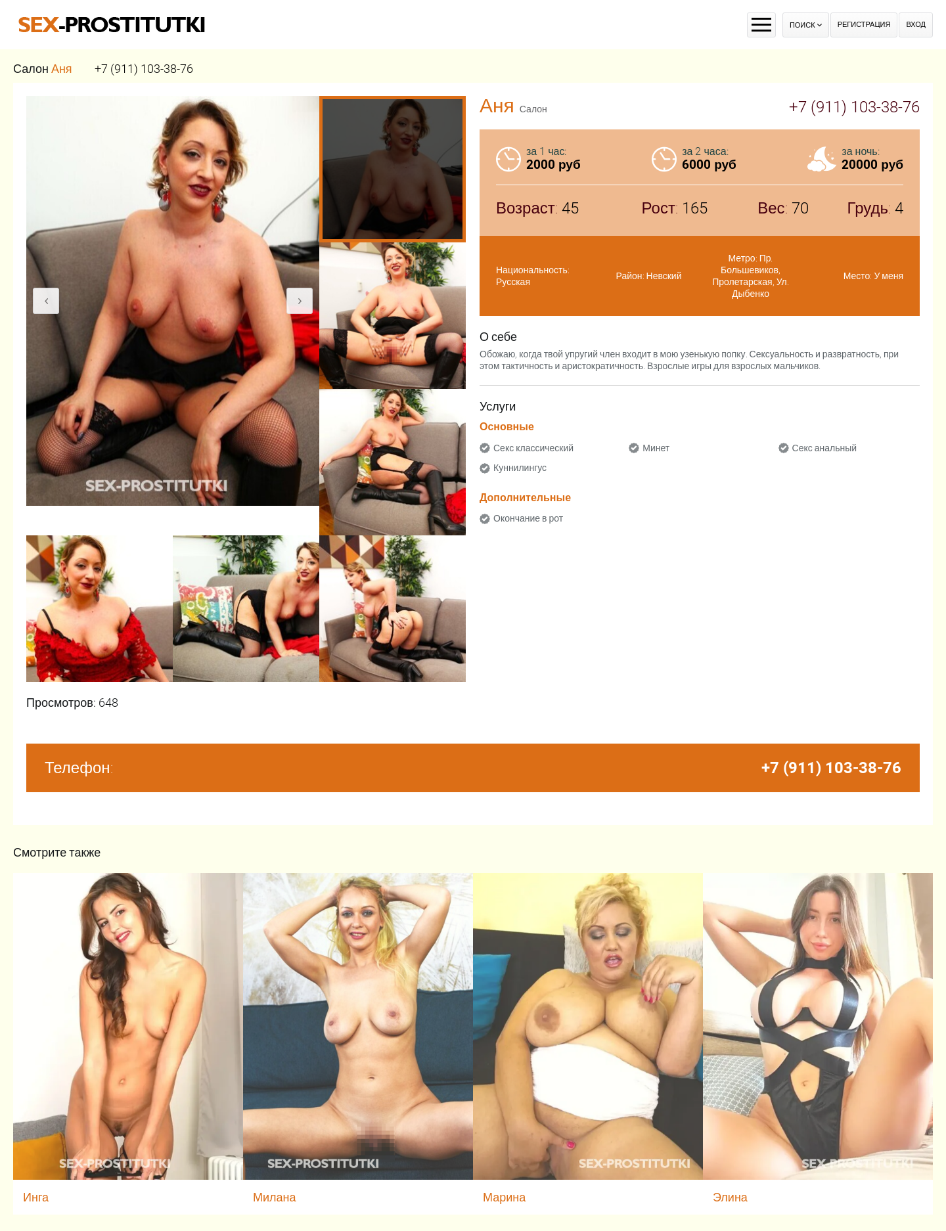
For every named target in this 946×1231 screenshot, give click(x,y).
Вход (916, 24)
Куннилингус (520, 467)
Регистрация (864, 24)
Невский (664, 276)
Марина (504, 1197)
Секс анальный (824, 448)
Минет (655, 448)
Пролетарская (742, 282)
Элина (730, 1197)
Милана (274, 1197)
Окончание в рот (528, 518)
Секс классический (533, 448)
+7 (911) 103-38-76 (144, 69)
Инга (36, 1197)
